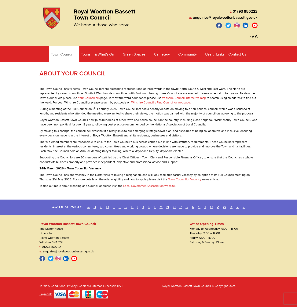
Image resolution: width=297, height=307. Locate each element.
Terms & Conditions (52, 286)
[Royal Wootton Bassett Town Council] (51, 17)
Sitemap (97, 286)
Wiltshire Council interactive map (184, 98)
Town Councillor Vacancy (184, 179)
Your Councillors (89, 98)
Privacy (72, 286)
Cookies (84, 286)
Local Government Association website (149, 186)
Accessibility (112, 286)
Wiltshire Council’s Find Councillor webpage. (161, 102)
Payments (45, 294)
